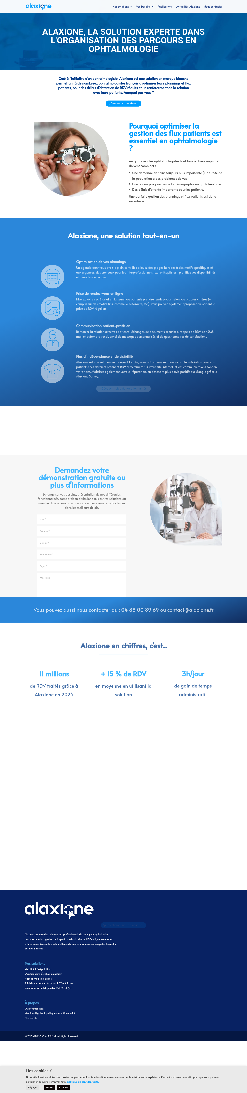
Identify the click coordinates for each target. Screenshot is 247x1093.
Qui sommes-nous (34, 851)
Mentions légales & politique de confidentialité (50, 856)
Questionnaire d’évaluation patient (43, 817)
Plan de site (31, 861)
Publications (165, 6)
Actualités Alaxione (188, 6)
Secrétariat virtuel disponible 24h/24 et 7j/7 (48, 831)
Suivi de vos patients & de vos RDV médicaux (49, 826)
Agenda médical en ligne (38, 821)
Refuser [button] (49, 1087)
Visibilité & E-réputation (37, 812)
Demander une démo (124, 103)
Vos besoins (143, 6)
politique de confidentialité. (83, 1081)
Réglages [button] (32, 1087)
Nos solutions (121, 6)
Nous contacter (213, 6)
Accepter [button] (63, 1087)
